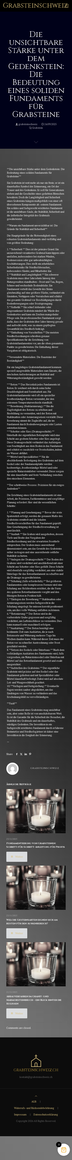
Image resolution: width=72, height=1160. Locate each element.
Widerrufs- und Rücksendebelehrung (34, 1108)
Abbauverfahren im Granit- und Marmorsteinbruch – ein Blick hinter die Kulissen (33, 1000)
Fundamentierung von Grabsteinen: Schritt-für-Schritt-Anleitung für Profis (35, 845)
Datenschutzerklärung (45, 1114)
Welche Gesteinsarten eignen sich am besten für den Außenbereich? (32, 921)
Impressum (20, 1114)
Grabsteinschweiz (35, 5)
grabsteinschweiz (27, 124)
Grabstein (37, 127)
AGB (33, 1101)
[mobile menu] (67, 5)
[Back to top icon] (36, 1096)
